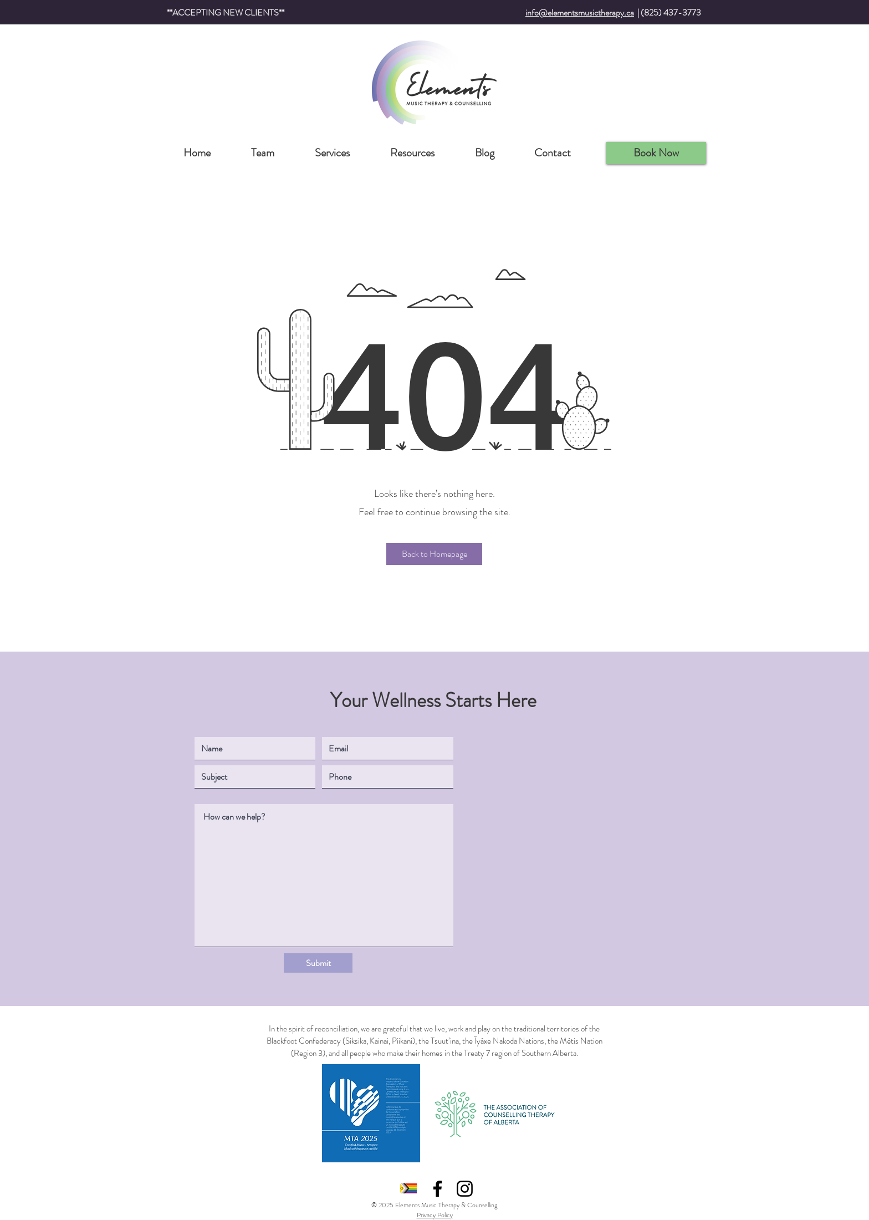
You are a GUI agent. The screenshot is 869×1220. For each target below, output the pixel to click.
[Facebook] (437, 1188)
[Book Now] (656, 153)
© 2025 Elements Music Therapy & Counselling (434, 1205)
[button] (434, 554)
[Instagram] (465, 1188)
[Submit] (318, 963)
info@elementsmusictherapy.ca (579, 12)
